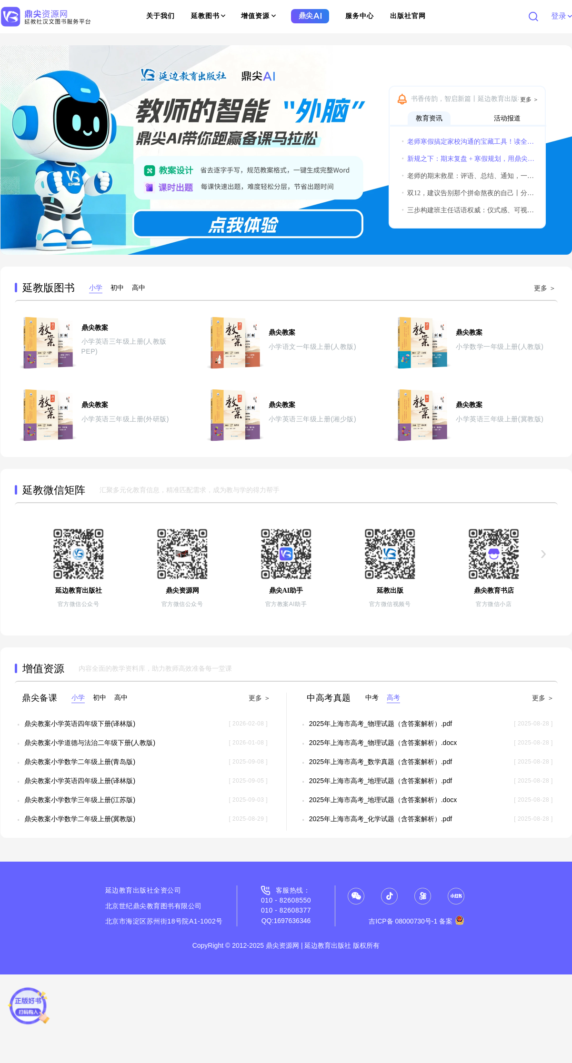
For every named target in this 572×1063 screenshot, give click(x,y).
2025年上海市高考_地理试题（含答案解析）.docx (383, 800)
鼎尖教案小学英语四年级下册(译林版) (79, 723)
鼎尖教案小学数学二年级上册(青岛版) (79, 761)
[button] (11, 150)
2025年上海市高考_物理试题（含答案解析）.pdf (380, 723)
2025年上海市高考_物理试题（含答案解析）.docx (383, 742)
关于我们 (160, 16)
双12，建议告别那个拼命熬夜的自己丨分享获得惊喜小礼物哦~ (468, 193)
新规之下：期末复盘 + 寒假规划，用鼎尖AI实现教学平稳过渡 (468, 158)
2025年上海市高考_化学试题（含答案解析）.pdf (380, 819)
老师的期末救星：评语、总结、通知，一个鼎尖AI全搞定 (468, 175)
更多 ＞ (529, 99)
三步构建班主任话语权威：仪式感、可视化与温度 (468, 210)
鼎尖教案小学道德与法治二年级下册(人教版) (89, 742)
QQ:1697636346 (286, 920)
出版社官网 (408, 16)
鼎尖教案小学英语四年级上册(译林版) (79, 781)
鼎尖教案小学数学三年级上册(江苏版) (79, 800)
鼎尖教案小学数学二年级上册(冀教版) (79, 819)
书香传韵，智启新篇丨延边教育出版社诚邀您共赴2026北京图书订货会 (475, 98)
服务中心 (359, 16)
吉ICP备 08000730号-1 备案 (416, 921)
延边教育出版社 (129, 890)
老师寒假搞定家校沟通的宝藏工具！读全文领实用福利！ (468, 141)
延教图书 (208, 16)
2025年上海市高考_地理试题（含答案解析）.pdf (380, 781)
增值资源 (258, 16)
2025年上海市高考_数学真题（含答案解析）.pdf (380, 761)
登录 (561, 16)
